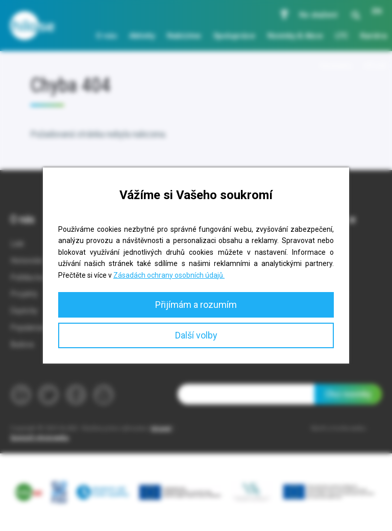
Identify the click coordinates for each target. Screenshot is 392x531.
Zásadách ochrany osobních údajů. (169, 275)
